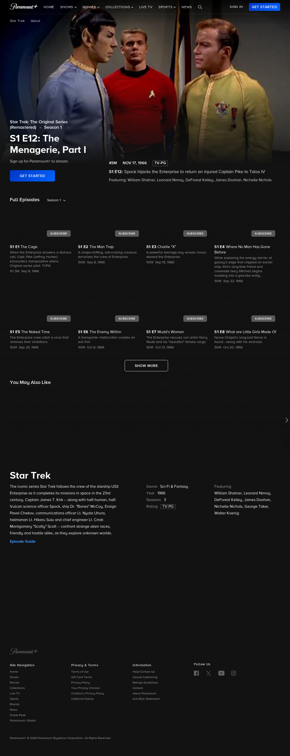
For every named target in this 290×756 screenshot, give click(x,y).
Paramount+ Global (23, 720)
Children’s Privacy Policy (87, 693)
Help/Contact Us (144, 671)
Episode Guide (22, 541)
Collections (17, 688)
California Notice (82, 699)
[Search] (200, 7)
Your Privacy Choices (85, 688)
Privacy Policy (80, 682)
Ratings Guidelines (145, 682)
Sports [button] (166, 7)
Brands (14, 704)
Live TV (146, 7)
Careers (138, 688)
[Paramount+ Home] (24, 651)
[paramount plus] (24, 7)
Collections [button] (118, 7)
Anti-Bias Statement (146, 699)
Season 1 (53, 127)
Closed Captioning (145, 677)
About (35, 21)
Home (49, 7)
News (187, 7)
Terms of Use (80, 671)
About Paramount (144, 693)
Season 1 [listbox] (54, 200)
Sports (14, 699)
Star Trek (17, 21)
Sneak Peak (18, 715)
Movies (14, 682)
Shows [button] (67, 7)
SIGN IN (236, 7)
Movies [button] (90, 7)
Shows (14, 677)
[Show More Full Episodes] (146, 365)
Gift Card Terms (81, 677)
